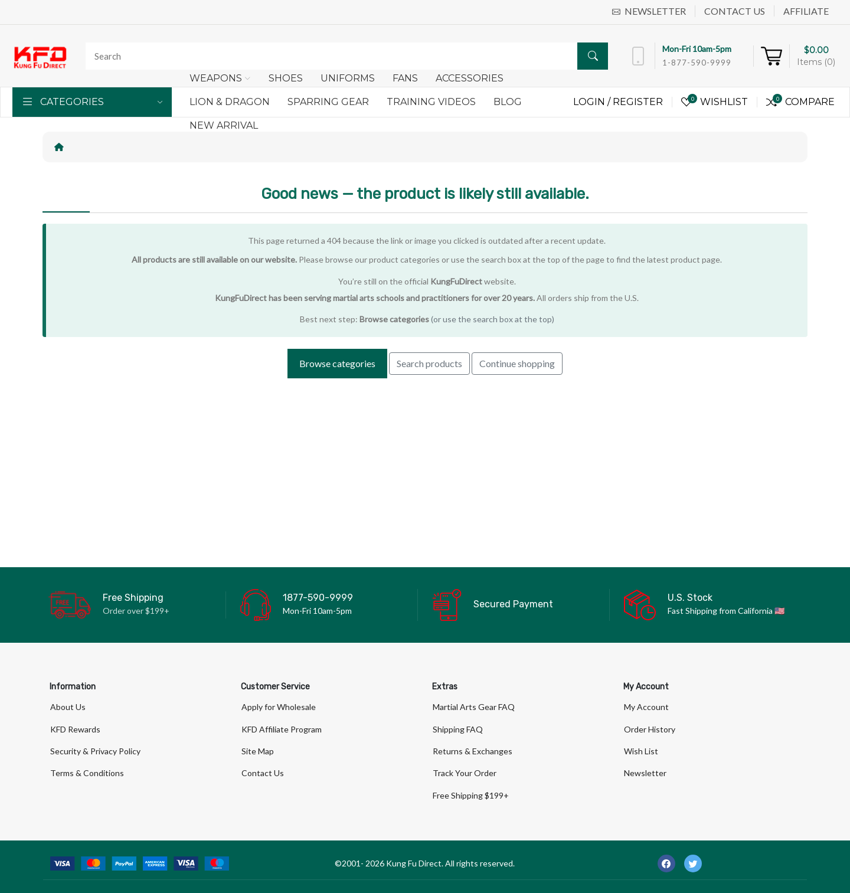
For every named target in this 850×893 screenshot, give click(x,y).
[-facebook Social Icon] (666, 863)
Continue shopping (517, 363)
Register (638, 101)
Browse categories (394, 319)
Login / (593, 101)
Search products (429, 363)
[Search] (344, 56)
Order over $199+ (136, 611)
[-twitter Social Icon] (693, 863)
